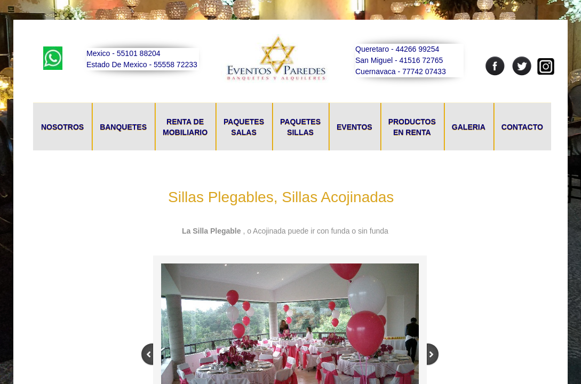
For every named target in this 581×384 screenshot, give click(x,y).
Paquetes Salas (244, 127)
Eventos (354, 127)
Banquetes (123, 127)
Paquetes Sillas (300, 127)
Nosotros (62, 127)
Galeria (469, 127)
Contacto (522, 127)
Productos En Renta (412, 127)
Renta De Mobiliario (185, 127)
